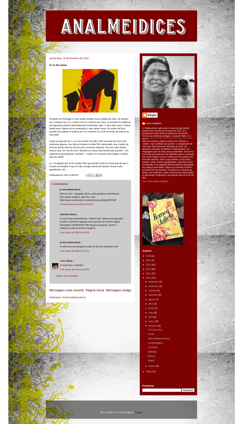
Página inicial (95, 290)
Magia (151, 360)
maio (151, 312)
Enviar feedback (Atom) (74, 297)
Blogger (139, 412)
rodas (63, 260)
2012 (149, 269)
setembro (154, 295)
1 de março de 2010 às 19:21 (74, 251)
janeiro (152, 366)
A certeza (152, 347)
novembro (154, 286)
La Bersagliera (155, 343)
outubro (153, 290)
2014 (149, 260)
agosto (152, 299)
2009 (149, 371)
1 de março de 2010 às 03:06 (74, 232)
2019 (149, 256)
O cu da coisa (155, 329)
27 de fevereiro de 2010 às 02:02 (76, 204)
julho (151, 303)
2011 (149, 273)
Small (151, 334)
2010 (149, 278)
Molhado (152, 351)
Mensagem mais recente (66, 290)
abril (151, 317)
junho (152, 308)
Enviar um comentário (67, 276)
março (152, 321)
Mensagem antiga (118, 290)
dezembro (154, 281)
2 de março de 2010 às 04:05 (74, 269)
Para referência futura (159, 338)
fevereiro (153, 326)
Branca (151, 356)
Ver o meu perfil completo (155, 181)
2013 (149, 264)
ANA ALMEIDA (153, 123)
